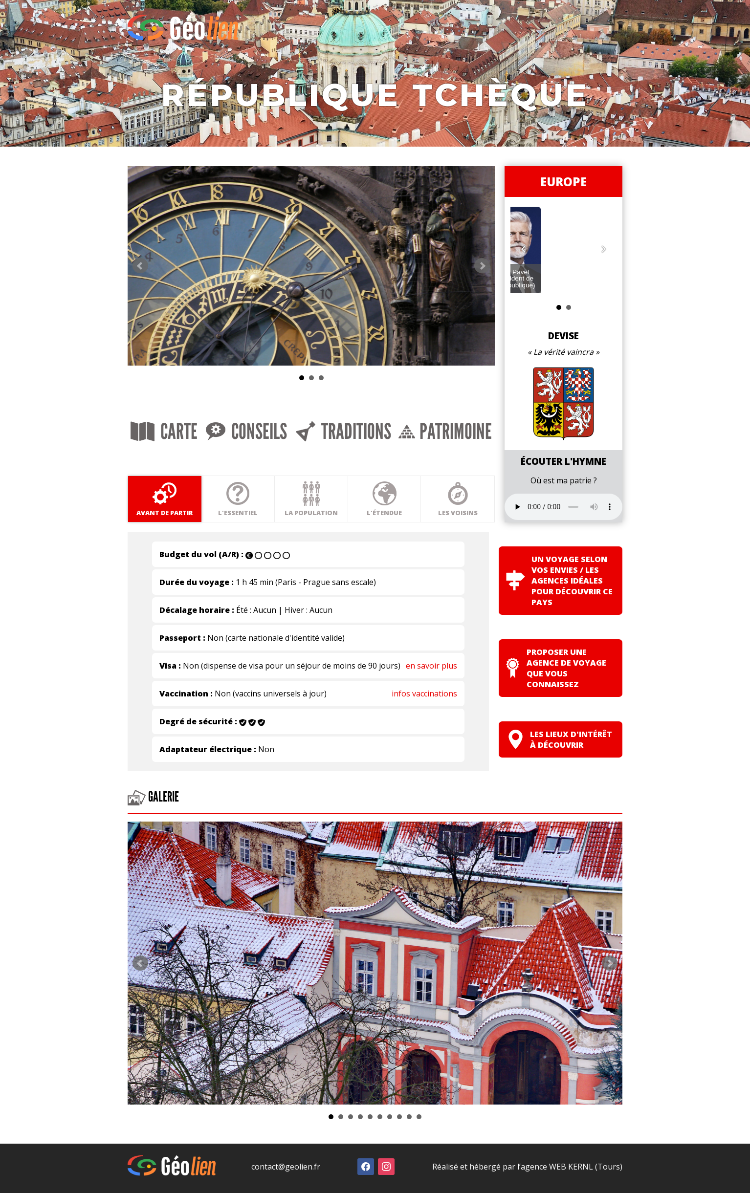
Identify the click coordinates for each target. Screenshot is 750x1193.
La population (347, 507)
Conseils (273, 455)
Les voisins (523, 507)
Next (555, 286)
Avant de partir (172, 507)
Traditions (388, 455)
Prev (140, 286)
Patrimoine (508, 455)
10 (419, 1120)
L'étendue (435, 507)
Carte (173, 455)
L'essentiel (259, 507)
